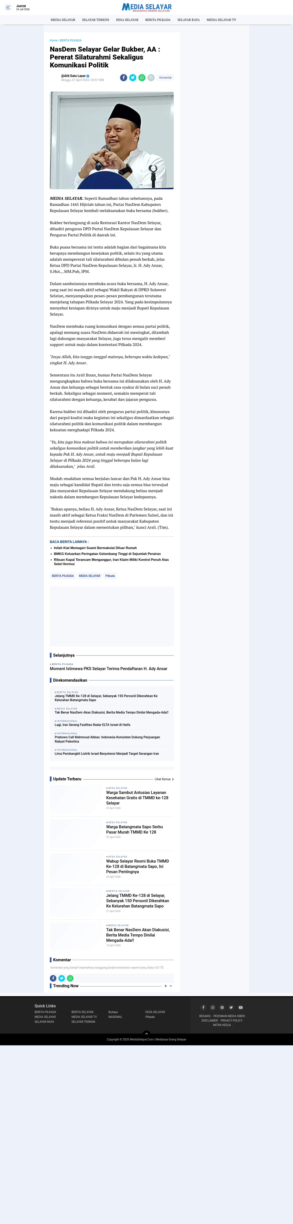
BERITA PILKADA (158, 19)
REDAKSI (205, 1016)
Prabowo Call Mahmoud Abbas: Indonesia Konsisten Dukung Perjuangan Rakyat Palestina (107, 739)
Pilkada (110, 575)
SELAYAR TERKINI (95, 19)
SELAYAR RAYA (188, 19)
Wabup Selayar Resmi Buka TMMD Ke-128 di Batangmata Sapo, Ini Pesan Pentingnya (137, 866)
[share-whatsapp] (141, 77)
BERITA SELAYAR (119, 891)
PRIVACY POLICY (231, 1020)
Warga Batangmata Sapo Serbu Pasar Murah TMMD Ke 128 (134, 829)
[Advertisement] (111, 616)
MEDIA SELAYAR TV (221, 19)
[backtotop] (146, 1034)
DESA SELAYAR (127, 19)
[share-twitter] (132, 77)
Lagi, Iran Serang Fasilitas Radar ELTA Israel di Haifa (92, 725)
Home (54, 40)
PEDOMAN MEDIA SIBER (229, 1016)
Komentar (165, 77)
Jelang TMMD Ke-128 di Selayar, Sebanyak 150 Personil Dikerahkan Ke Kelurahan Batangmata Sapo (106, 698)
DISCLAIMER (210, 1020)
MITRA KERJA (222, 1025)
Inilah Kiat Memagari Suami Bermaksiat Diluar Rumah (95, 548)
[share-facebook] (123, 77)
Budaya (113, 1012)
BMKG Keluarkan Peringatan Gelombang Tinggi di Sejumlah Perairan (107, 554)
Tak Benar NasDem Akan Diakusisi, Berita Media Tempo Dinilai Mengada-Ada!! (111, 712)
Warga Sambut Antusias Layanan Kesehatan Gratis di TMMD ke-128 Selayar (137, 798)
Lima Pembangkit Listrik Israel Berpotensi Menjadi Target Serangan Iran (107, 754)
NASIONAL (115, 1017)
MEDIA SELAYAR (63, 19)
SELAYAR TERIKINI (83, 1021)
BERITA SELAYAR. (83, 1012)
